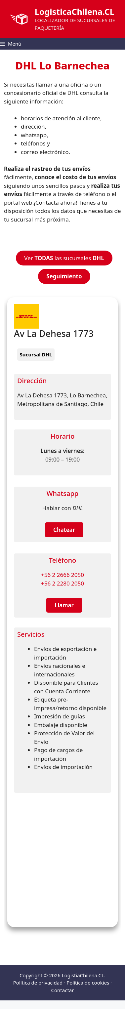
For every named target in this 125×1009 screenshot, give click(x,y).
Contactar (62, 990)
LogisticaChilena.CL (74, 11)
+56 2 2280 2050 (62, 583)
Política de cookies (87, 982)
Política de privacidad (38, 982)
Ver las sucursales (64, 258)
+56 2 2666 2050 (62, 575)
